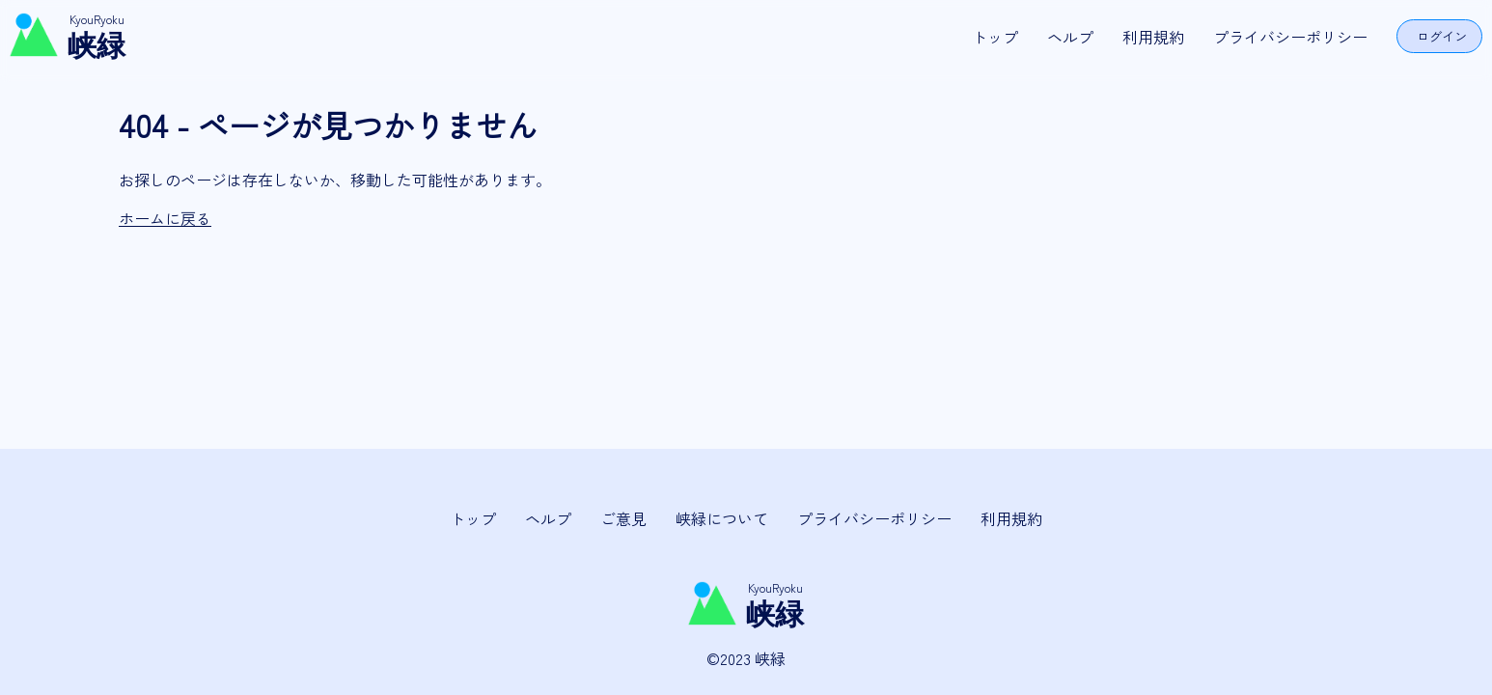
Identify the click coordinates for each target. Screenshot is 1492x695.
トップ (995, 36)
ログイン (1442, 36)
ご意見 (623, 518)
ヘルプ (1070, 36)
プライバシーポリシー (1290, 36)
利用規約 (1153, 36)
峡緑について (722, 518)
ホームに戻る (165, 218)
